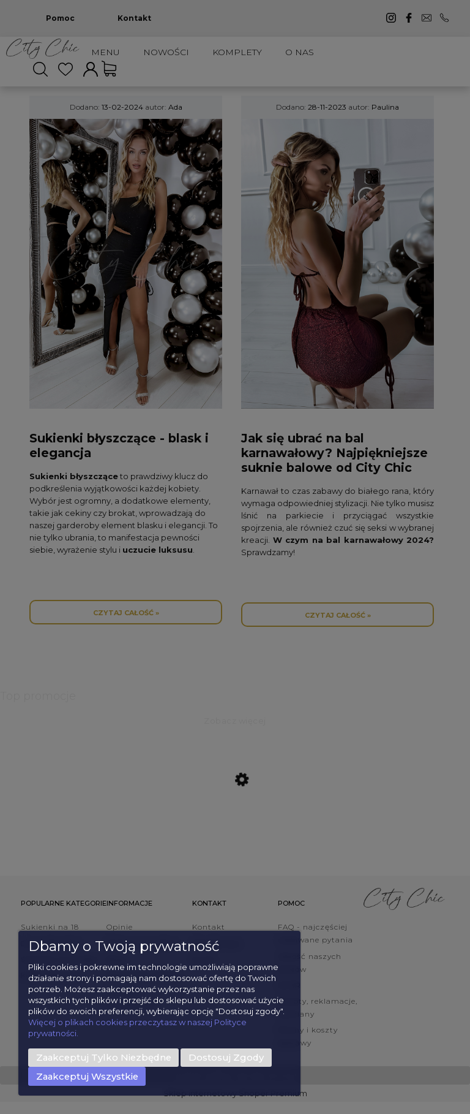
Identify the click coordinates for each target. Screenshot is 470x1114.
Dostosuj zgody (226, 1057)
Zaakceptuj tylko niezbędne (103, 1057)
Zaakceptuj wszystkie (87, 1076)
